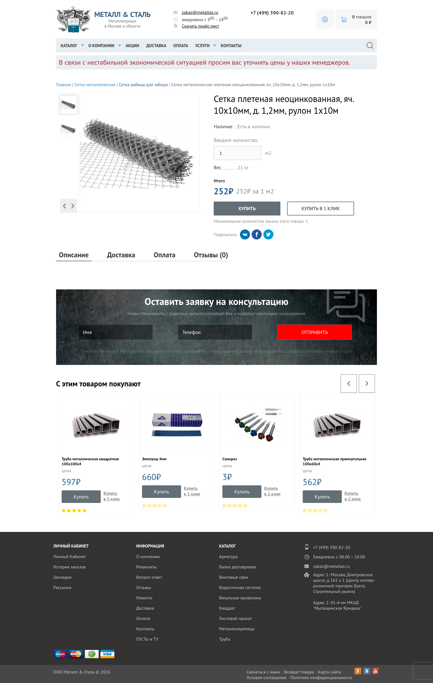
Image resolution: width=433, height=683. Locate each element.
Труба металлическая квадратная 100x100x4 (90, 461)
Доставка (156, 45)
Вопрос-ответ (149, 577)
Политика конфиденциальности (321, 677)
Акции (132, 45)
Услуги (202, 45)
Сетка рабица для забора (143, 84)
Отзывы (143, 587)
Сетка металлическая (95, 84)
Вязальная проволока (240, 597)
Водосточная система (239, 587)
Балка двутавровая (237, 567)
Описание (74, 255)
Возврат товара (299, 672)
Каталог (69, 45)
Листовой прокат (235, 618)
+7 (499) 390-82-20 (272, 12)
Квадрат (227, 608)
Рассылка (62, 587)
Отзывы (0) (211, 255)
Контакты (231, 45)
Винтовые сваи (233, 577)
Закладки (62, 577)
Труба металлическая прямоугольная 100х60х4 (334, 461)
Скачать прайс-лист (200, 26)
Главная (63, 84)
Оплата (180, 45)
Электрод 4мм (154, 458)
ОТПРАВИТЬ (314, 332)
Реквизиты (146, 567)
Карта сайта (329, 672)
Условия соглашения (266, 677)
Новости (144, 597)
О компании (101, 45)
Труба (224, 639)
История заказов (69, 567)
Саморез (229, 458)
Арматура (228, 556)
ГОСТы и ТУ (147, 639)
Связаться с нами (263, 672)
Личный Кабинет (69, 556)
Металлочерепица (236, 628)
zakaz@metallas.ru (200, 12)
